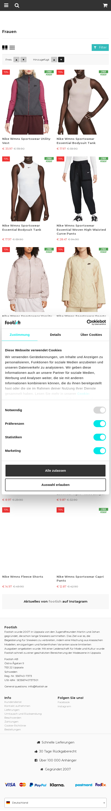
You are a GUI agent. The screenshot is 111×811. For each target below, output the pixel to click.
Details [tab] (55, 334)
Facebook (64, 702)
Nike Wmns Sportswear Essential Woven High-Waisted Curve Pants (81, 229)
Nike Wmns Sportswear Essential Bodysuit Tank (76, 140)
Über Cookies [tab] (91, 334)
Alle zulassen (55, 470)
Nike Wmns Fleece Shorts (22, 576)
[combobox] (55, 803)
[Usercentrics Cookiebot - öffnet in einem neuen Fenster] (87, 322)
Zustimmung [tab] (20, 334)
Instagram (64, 706)
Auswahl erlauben (55, 485)
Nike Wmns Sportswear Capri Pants (80, 578)
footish (54, 601)
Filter (100, 47)
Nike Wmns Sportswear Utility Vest (26, 140)
